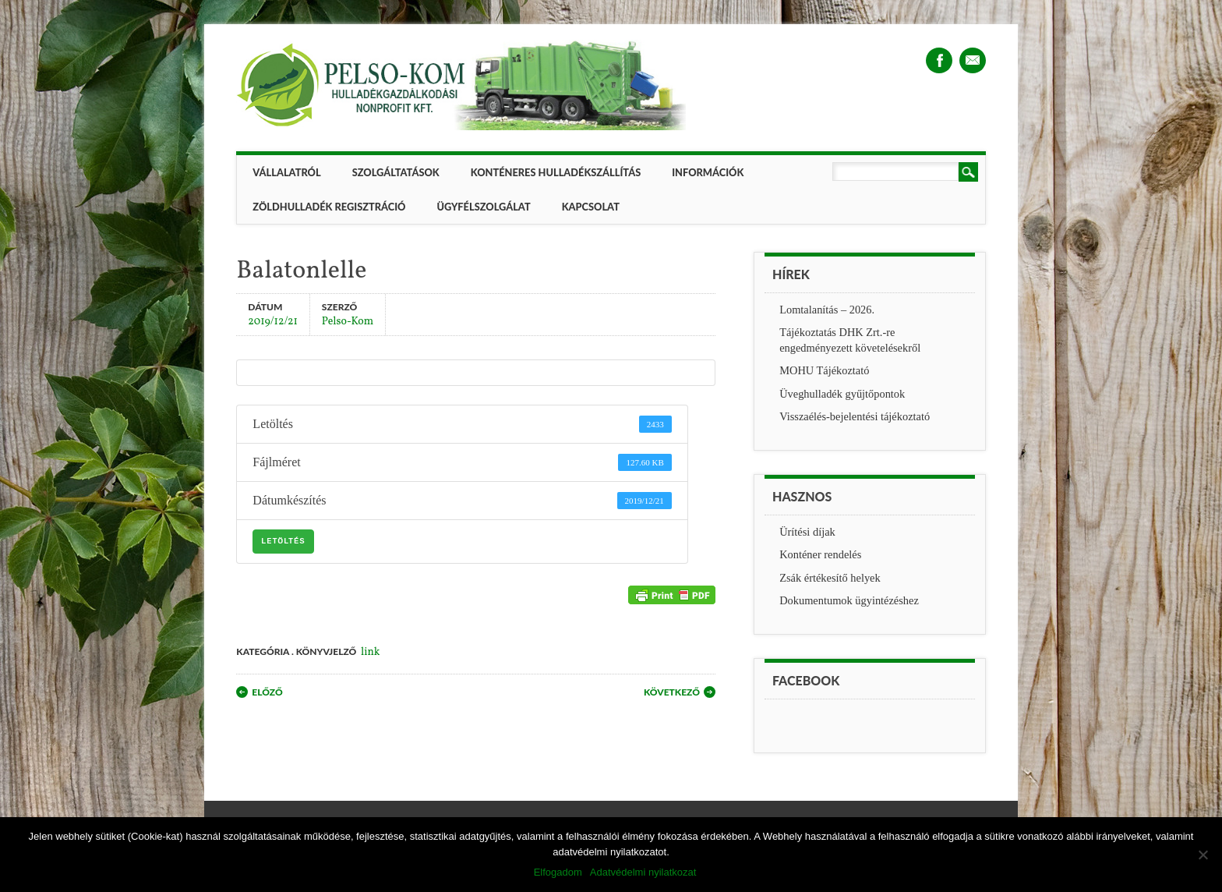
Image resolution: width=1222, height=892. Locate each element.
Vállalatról (286, 172)
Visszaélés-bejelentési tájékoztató (854, 416)
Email (972, 60)
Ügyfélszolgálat (483, 206)
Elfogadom (558, 872)
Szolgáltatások (396, 172)
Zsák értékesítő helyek (829, 578)
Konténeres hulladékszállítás (556, 172)
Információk (707, 172)
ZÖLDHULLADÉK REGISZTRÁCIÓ (329, 206)
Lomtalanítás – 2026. (826, 309)
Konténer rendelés (820, 554)
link (370, 652)
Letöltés (283, 541)
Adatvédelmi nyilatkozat (643, 872)
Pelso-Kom (347, 320)
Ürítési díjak (807, 532)
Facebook (939, 60)
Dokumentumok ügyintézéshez (849, 600)
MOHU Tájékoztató (824, 370)
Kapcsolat (591, 206)
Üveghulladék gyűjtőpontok (842, 394)
